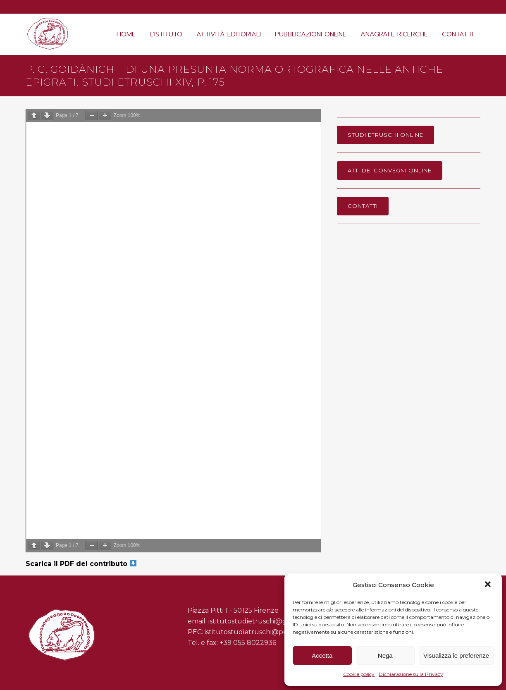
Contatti (363, 206)
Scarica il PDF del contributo (81, 564)
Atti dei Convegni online (390, 170)
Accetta (322, 655)
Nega (385, 655)
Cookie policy (359, 674)
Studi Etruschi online (385, 134)
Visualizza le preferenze (456, 655)
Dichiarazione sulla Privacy (411, 674)
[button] (489, 585)
